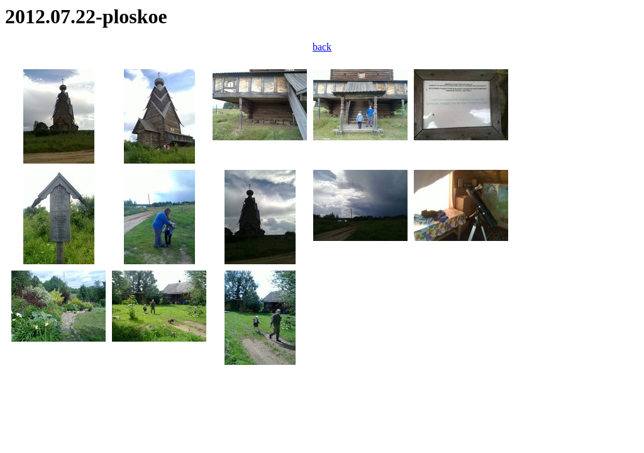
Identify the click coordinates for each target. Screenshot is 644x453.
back (322, 47)
